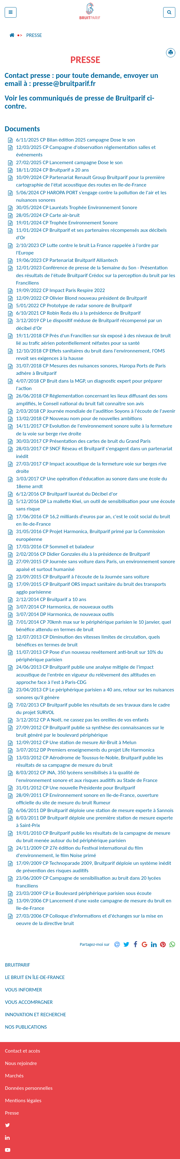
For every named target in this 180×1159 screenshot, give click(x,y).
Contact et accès (22, 1051)
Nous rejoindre (21, 1063)
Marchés (14, 1075)
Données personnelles (29, 1088)
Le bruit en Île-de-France (35, 977)
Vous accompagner (29, 1002)
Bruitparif (17, 965)
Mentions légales (23, 1100)
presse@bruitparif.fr (64, 83)
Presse (34, 35)
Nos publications (26, 1027)
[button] (11, 12)
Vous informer (23, 989)
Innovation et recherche (35, 1014)
